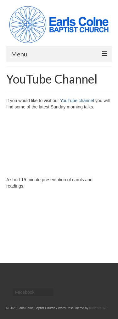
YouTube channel (77, 100)
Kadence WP (98, 308)
